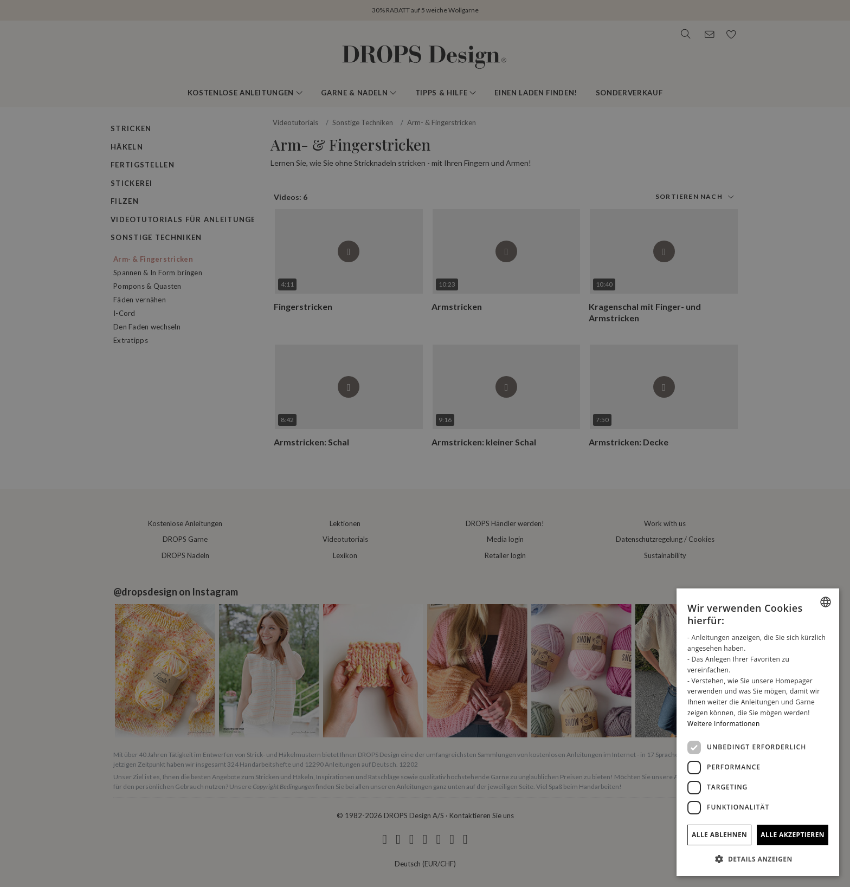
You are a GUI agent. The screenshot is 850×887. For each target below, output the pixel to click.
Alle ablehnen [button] (719, 834)
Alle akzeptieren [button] (793, 834)
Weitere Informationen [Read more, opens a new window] (723, 723)
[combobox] (825, 602)
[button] (757, 858)
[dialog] (758, 732)
